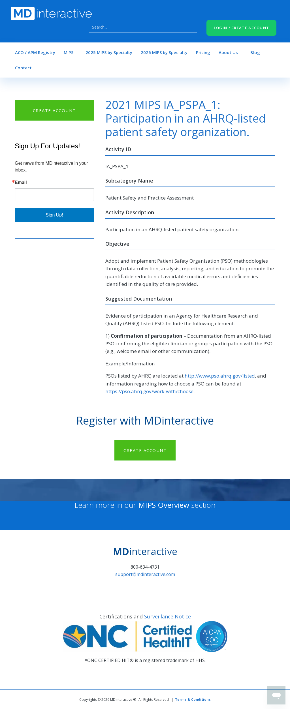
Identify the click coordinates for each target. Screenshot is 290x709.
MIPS (68, 52)
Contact (23, 67)
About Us (228, 52)
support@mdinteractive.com (145, 574)
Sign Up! (54, 215)
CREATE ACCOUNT (54, 110)
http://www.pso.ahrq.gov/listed (220, 375)
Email (21, 182)
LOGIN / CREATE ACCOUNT (241, 27)
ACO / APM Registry (35, 52)
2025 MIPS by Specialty (109, 52)
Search (191, 27)
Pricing (203, 52)
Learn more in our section (145, 505)
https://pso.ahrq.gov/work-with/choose (149, 391)
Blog (255, 52)
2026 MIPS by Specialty (164, 52)
